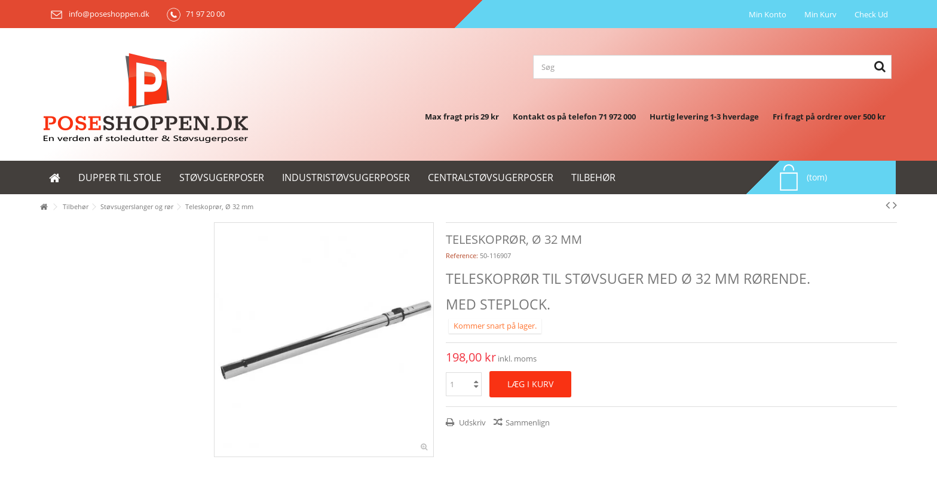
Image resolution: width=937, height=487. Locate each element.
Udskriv (471, 422)
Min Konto (767, 14)
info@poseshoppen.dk (97, 13)
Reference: (462, 255)
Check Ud (871, 14)
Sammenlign (528, 422)
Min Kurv (820, 14)
